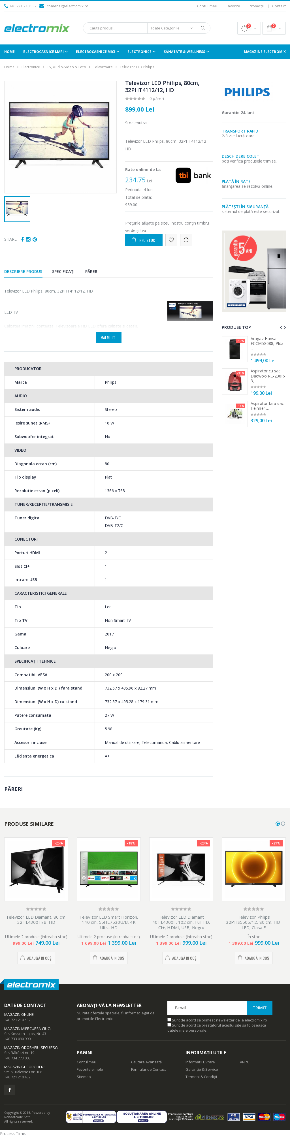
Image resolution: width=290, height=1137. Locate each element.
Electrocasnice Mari (43, 51)
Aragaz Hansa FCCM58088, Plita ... (267, 343)
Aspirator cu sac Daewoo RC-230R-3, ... (268, 375)
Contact (279, 5)
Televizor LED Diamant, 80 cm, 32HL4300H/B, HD (36, 919)
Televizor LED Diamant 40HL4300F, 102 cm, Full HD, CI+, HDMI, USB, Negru (181, 922)
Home (9, 51)
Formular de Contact (148, 1069)
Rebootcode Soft (17, 1117)
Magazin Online (19, 1014)
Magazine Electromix (265, 51)
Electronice (139, 51)
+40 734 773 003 (17, 1058)
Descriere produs (23, 271)
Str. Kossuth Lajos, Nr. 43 (25, 1033)
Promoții (256, 5)
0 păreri (157, 98)
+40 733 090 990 (17, 1038)
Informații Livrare (200, 1062)
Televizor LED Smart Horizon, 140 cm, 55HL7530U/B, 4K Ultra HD (108, 922)
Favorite (233, 5)
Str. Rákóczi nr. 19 (19, 1052)
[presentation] (281, 327)
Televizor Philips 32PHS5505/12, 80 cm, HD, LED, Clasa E (253, 922)
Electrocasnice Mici (95, 51)
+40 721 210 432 (17, 1077)
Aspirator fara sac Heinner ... (267, 406)
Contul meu (207, 5)
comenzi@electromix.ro (67, 5)
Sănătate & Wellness (184, 51)
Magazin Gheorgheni (24, 1066)
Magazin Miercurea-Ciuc (27, 1028)
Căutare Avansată (146, 1062)
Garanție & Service (201, 1069)
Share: (11, 239)
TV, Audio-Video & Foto (66, 67)
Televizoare (103, 67)
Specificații (64, 271)
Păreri (92, 271)
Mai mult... (109, 337)
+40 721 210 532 (23, 5)
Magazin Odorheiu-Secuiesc (30, 1047)
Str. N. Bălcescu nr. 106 (23, 1071)
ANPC (244, 1062)
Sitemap (84, 1076)
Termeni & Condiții (201, 1076)
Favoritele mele (90, 1069)
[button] (249, 28)
